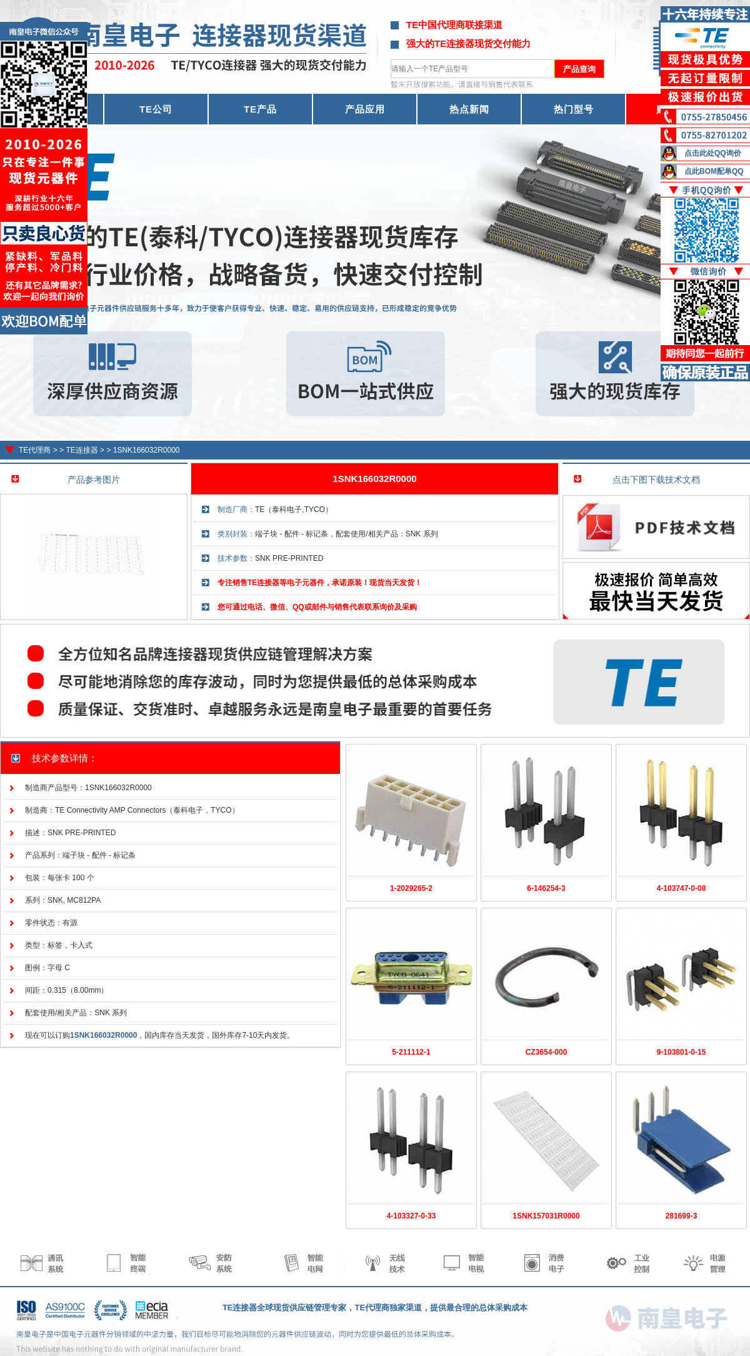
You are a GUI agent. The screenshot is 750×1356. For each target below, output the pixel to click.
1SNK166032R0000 (146, 450)
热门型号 (574, 109)
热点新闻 (469, 109)
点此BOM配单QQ (714, 171)
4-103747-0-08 (681, 888)
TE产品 (260, 109)
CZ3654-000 (547, 1052)
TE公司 (155, 109)
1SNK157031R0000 (545, 1216)
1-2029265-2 (411, 888)
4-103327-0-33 (411, 1216)
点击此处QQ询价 (712, 153)
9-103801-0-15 (681, 1052)
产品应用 (365, 109)
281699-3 (682, 1216)
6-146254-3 (546, 888)
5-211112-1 (411, 1052)
